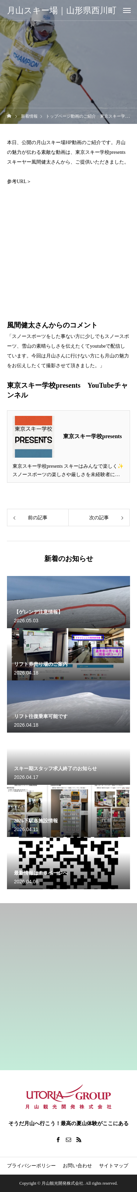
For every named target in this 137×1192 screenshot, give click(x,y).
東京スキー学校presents (92, 436)
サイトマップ (113, 1165)
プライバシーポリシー (31, 1165)
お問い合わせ (77, 1165)
